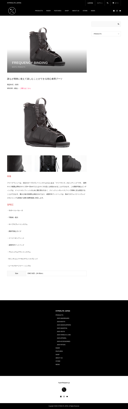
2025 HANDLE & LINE (64, 335)
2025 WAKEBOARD (63, 318)
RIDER (48, 10)
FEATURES (57, 10)
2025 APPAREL (62, 338)
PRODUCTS (39, 10)
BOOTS (14, 67)
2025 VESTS (61, 331)
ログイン (100, 3)
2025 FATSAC (61, 344)
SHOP (67, 10)
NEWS (93, 10)
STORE (85, 10)
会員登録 (90, 3)
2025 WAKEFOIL (62, 328)
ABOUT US (75, 10)
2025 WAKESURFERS (64, 325)
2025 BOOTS (61, 321)
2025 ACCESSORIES (63, 341)
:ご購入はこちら (25, 88)
